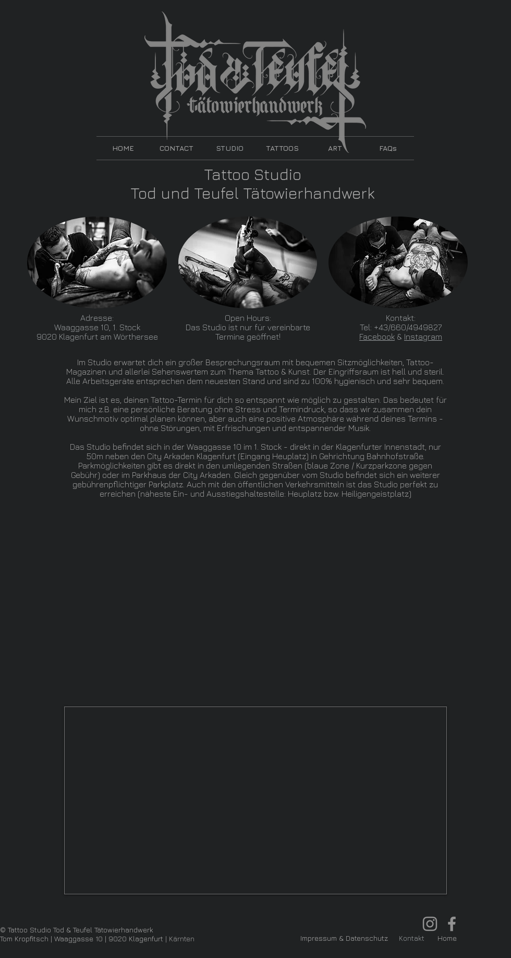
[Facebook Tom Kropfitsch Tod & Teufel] (451, 923)
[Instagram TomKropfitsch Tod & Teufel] (430, 923)
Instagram (423, 336)
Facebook (377, 336)
